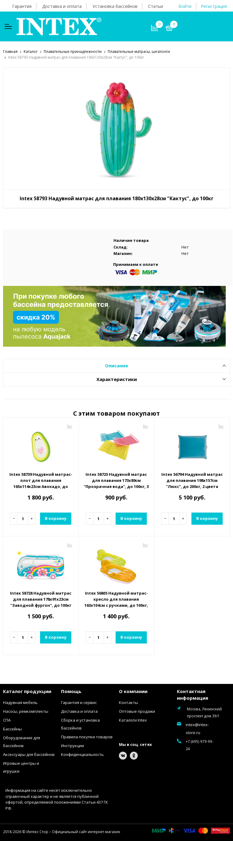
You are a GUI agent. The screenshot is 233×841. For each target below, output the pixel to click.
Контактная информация (192, 694)
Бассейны (12, 728)
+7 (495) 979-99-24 (199, 744)
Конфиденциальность (82, 754)
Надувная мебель (20, 702)
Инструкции (72, 745)
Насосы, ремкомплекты (25, 711)
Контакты (128, 702)
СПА (7, 720)
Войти (184, 6)
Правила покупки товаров (87, 736)
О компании (133, 691)
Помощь (71, 691)
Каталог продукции (27, 691)
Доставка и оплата (62, 6)
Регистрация (214, 6)
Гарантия (22, 6)
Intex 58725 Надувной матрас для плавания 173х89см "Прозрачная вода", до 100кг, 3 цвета (116, 483)
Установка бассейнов (115, 6)
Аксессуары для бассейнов (29, 754)
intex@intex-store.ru (197, 728)
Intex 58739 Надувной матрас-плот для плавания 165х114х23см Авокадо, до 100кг (40, 483)
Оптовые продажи (137, 711)
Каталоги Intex (133, 720)
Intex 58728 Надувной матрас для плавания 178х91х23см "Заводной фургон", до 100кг (40, 599)
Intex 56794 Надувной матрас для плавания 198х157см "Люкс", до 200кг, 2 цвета (192, 480)
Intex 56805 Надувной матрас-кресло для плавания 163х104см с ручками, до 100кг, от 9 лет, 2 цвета (116, 602)
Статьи (155, 6)
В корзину (55, 518)
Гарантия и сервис (79, 702)
